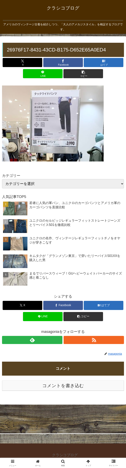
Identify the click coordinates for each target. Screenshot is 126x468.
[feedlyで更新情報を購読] (32, 340)
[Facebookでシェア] (63, 62)
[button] (83, 73)
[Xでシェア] (22, 62)
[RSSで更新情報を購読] (94, 340)
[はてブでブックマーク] (103, 62)
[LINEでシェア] (43, 73)
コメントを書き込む (63, 385)
